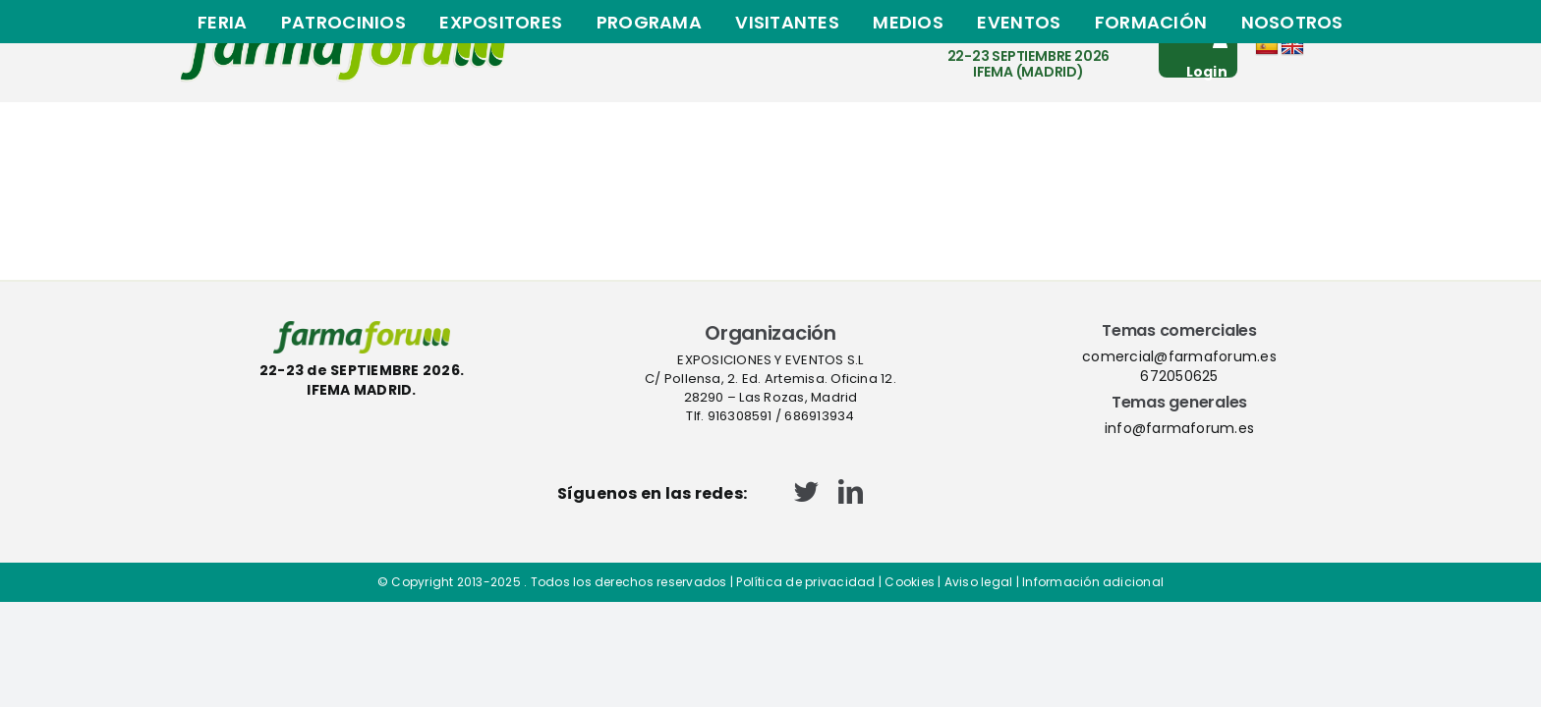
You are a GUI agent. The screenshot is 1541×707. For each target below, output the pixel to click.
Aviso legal (978, 581)
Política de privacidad (805, 581)
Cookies (910, 581)
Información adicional (1093, 581)
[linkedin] (850, 491)
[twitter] (806, 491)
